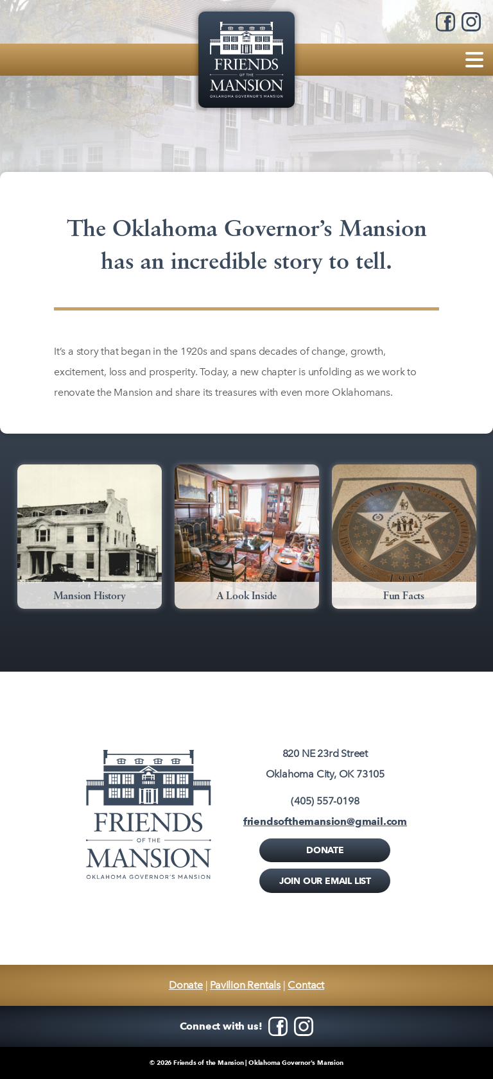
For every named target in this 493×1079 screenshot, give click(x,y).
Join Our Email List (325, 881)
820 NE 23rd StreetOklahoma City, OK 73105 (325, 763)
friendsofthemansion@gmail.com (325, 821)
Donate (325, 850)
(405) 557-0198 (325, 801)
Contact (306, 985)
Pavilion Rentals (245, 985)
